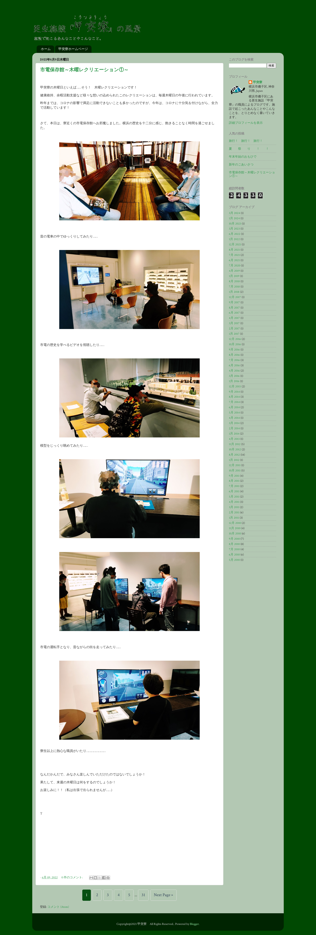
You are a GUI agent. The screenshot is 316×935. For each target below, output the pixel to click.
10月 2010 (235, 534)
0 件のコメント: (72, 877)
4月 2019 (234, 271)
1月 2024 (234, 218)
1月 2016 (234, 381)
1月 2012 (234, 460)
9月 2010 (234, 539)
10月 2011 (235, 471)
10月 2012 (235, 449)
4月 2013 (234, 439)
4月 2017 (234, 318)
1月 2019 (234, 276)
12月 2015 (235, 386)
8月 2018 (234, 281)
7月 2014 (234, 402)
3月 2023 (234, 229)
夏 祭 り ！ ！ (249, 149)
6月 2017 (234, 313)
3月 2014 (234, 423)
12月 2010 (235, 523)
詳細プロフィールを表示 (246, 123)
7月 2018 (234, 287)
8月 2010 (234, 544)
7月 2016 (234, 360)
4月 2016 (234, 371)
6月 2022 (234, 234)
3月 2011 (234, 507)
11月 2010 (235, 528)
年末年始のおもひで (243, 157)
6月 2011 (234, 491)
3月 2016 (234, 376)
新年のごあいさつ (241, 165)
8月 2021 (234, 250)
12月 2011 (235, 465)
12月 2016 (235, 339)
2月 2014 (234, 428)
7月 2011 (234, 486)
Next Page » (163, 895)
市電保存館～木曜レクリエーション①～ (84, 70)
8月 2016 (234, 355)
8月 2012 (234, 455)
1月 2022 (234, 239)
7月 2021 (234, 255)
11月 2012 (235, 444)
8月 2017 (234, 308)
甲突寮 (257, 82)
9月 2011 (234, 476)
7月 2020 (234, 266)
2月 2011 (234, 512)
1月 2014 (234, 434)
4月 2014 (234, 418)
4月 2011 (234, 502)
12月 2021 (235, 244)
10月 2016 (235, 344)
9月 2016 (234, 350)
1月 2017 (234, 334)
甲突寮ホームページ (73, 49)
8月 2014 (234, 397)
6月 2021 (234, 260)
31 (143, 895)
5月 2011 (234, 497)
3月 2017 (234, 323)
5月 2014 (234, 413)
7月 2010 (234, 549)
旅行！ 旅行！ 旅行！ (246, 141)
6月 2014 (234, 407)
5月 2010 (234, 560)
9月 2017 (234, 302)
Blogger (194, 924)
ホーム (46, 49)
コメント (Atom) (58, 907)
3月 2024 (234, 213)
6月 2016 (234, 365)
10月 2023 (235, 224)
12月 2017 (235, 297)
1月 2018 (234, 292)
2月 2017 (234, 329)
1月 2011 (234, 518)
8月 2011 (234, 481)
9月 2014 (234, 392)
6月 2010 (234, 555)
